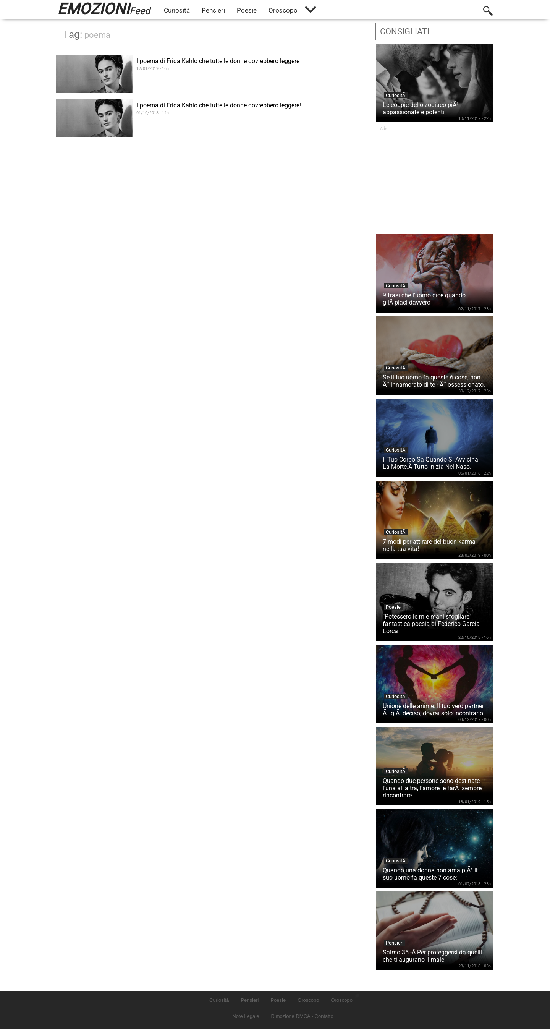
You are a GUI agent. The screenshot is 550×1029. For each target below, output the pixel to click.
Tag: (86, 34)
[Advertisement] (434, 179)
